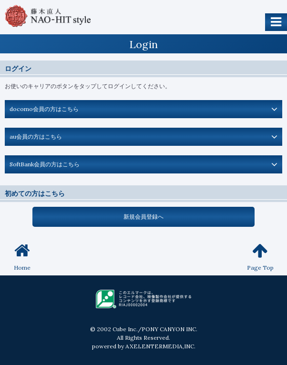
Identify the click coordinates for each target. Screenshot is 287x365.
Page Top (260, 256)
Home (22, 256)
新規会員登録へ (143, 216)
